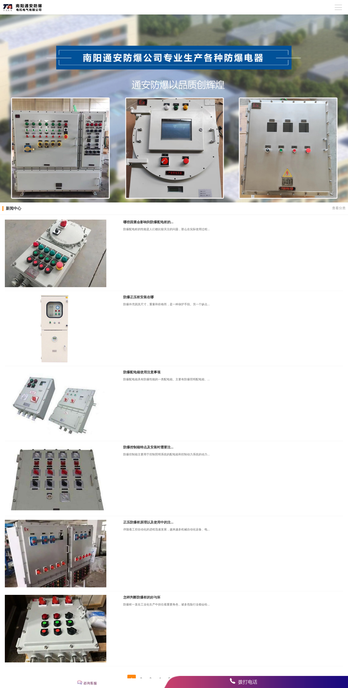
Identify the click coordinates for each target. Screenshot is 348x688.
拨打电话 (247, 682)
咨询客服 (90, 683)
